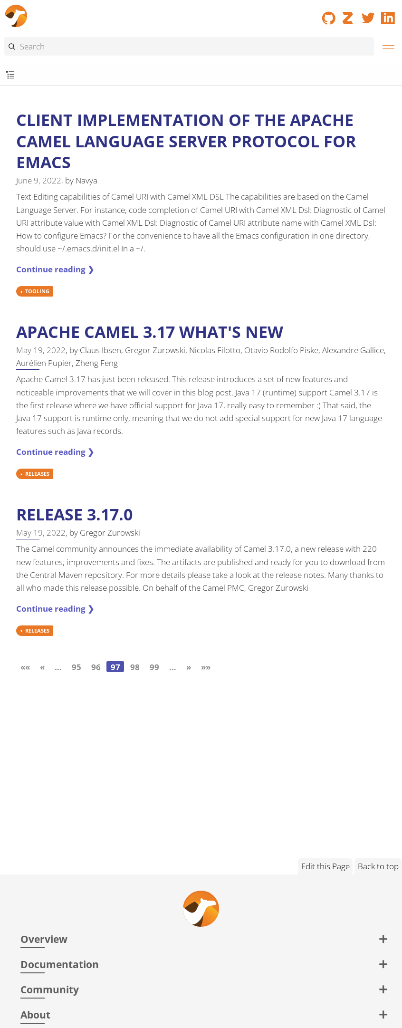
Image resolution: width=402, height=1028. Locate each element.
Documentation (59, 964)
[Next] (188, 666)
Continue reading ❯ (55, 269)
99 (154, 666)
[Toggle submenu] (10, 75)
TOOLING (37, 291)
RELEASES (37, 474)
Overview (43, 939)
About (35, 1014)
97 (115, 666)
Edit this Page (325, 866)
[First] (25, 666)
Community (49, 989)
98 (135, 666)
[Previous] (42, 666)
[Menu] (386, 47)
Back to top (378, 866)
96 (96, 666)
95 (76, 666)
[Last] (205, 666)
